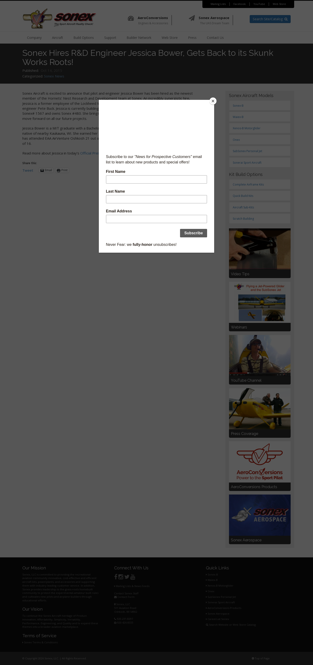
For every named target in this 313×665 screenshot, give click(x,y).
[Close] (213, 101)
